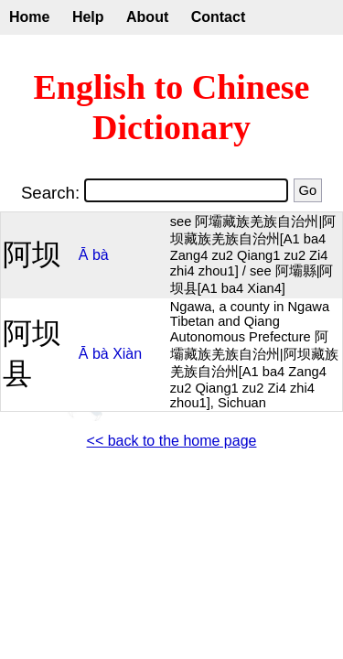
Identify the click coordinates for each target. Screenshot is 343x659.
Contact (218, 17)
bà (100, 255)
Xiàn (127, 354)
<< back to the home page (172, 440)
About (147, 17)
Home (29, 17)
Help (88, 17)
